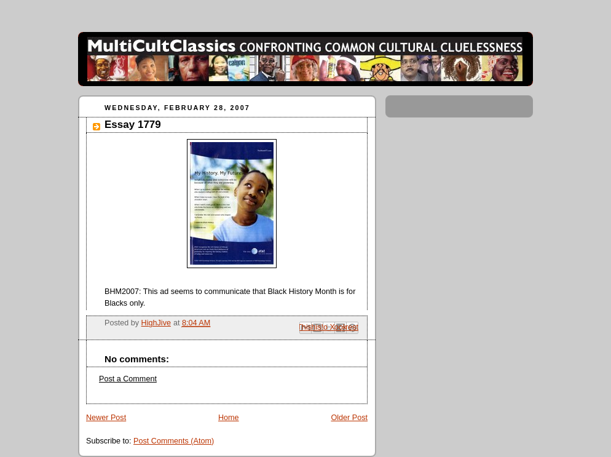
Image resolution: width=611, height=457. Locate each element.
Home (228, 417)
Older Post (349, 417)
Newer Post (106, 417)
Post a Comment (128, 379)
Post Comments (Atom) (173, 441)
